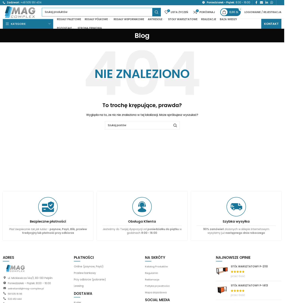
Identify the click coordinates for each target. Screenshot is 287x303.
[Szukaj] (106, 16)
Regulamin (152, 280)
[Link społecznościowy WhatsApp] (271, 3)
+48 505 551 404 (31, 3)
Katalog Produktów (157, 273)
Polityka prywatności (158, 293)
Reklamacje (152, 286)
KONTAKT (271, 31)
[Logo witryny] (26, 16)
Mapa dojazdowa (156, 299)
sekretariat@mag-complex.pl (27, 295)
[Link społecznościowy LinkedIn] (266, 3)
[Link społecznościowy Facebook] (256, 3)
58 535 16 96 (16, 301)
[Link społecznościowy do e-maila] (261, 3)
